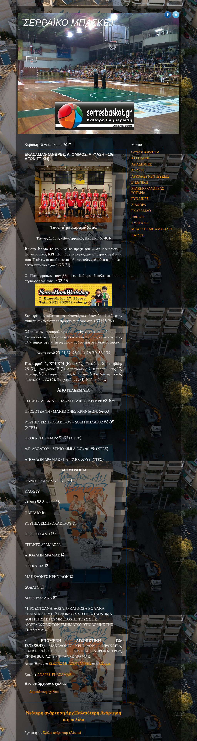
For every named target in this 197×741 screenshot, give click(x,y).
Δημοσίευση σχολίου (44, 692)
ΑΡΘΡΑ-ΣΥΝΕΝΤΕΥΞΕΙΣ (150, 176)
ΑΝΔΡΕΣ (44, 675)
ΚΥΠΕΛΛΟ (139, 223)
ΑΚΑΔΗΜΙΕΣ (141, 164)
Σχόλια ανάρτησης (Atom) (62, 733)
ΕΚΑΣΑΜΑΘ (62, 675)
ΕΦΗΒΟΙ (137, 217)
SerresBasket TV (145, 152)
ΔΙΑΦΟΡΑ (138, 205)
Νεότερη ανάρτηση (45, 713)
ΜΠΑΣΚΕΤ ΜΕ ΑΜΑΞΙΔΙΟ (151, 229)
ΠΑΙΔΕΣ (137, 235)
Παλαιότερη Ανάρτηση (97, 713)
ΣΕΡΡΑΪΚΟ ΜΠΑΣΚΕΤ (69, 22)
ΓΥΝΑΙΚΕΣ (140, 199)
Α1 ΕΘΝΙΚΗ (140, 158)
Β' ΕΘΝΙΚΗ (139, 182)
